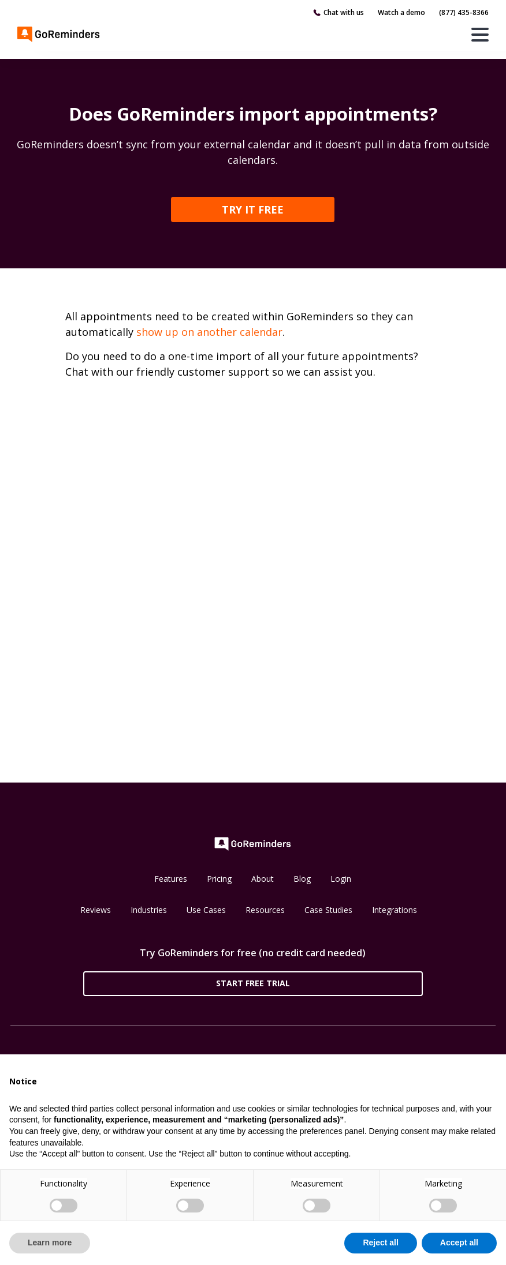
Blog (302, 878)
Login (340, 878)
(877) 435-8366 (464, 12)
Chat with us (343, 12)
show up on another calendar (209, 332)
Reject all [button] (380, 1242)
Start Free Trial (253, 983)
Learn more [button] (50, 1242)
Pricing (219, 878)
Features (170, 878)
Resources (265, 909)
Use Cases (206, 909)
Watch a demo (401, 12)
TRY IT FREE (253, 209)
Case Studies (328, 909)
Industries (149, 909)
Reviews (95, 909)
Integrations (394, 909)
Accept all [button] (459, 1242)
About (262, 878)
